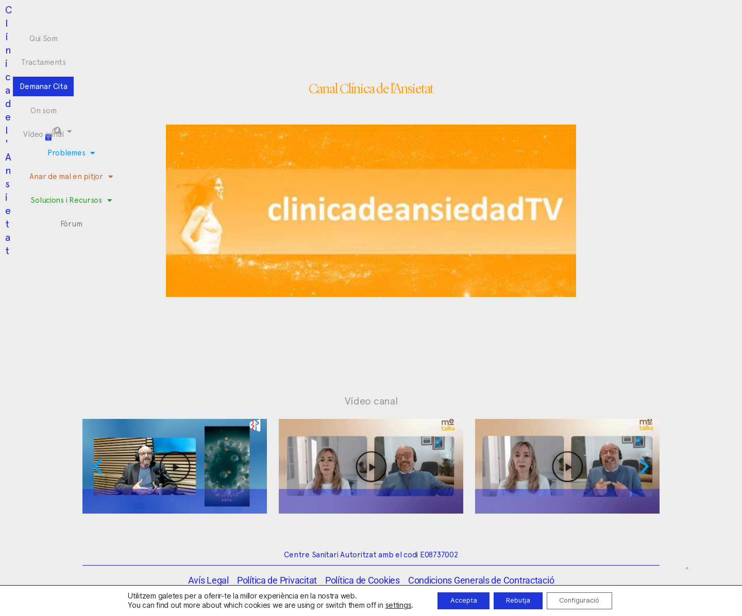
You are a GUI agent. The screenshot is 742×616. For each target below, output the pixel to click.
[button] (625, 27)
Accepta (454, 599)
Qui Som (242, 17)
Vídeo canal (449, 17)
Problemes (247, 37)
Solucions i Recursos (413, 37)
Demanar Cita (352, 17)
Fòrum (474, 36)
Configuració (587, 599)
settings (386, 604)
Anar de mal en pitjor (322, 37)
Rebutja (517, 599)
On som (402, 17)
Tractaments (292, 17)
